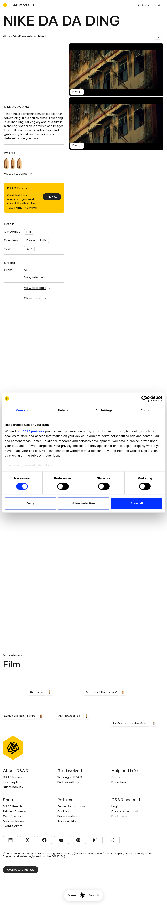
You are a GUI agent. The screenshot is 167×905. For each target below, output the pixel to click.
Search (94, 895)
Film (29, 231)
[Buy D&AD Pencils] (23, 5)
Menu (72, 895)
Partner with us (68, 782)
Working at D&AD (69, 777)
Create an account (125, 811)
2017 (29, 248)
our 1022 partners (30, 431)
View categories (18, 174)
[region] (116, 123)
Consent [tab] (22, 410)
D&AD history (13, 777)
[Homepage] (82, 895)
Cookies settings (20, 870)
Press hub (118, 782)
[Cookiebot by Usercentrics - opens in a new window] (144, 398)
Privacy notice (67, 816)
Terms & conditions (71, 806)
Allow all (136, 503)
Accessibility (66, 821)
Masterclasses (14, 821)
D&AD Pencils (13, 806)
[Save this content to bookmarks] (158, 36)
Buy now (52, 196)
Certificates (12, 816)
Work (6, 36)
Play (77, 92)
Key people (11, 782)
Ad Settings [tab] (103, 410)
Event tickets (13, 826)
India (43, 240)
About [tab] (144, 410)
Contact (117, 777)
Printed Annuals (14, 811)
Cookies (63, 811)
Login (115, 806)
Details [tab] (63, 410)
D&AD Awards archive (28, 36)
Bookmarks (119, 816)
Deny (30, 503)
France (30, 240)
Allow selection (83, 503)
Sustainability (13, 787)
